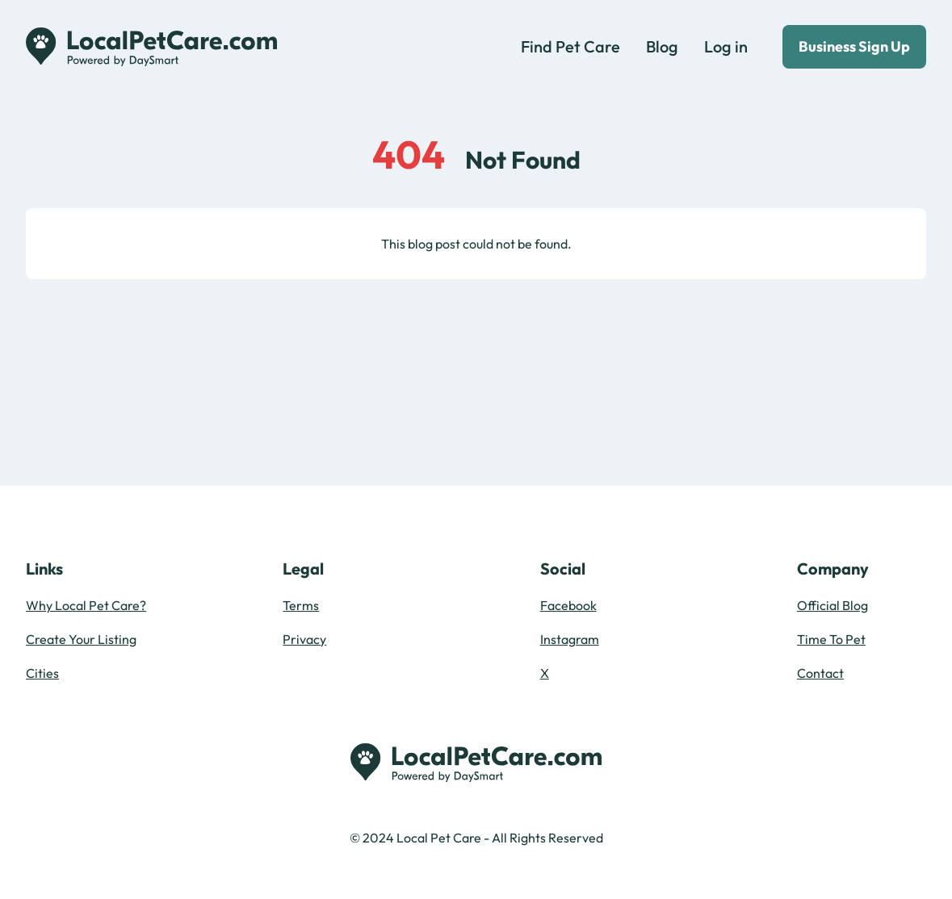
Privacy (304, 639)
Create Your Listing (81, 639)
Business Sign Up (854, 46)
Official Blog (832, 605)
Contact (820, 673)
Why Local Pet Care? (86, 605)
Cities (42, 673)
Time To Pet (831, 639)
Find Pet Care (570, 46)
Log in (726, 46)
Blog (662, 46)
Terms (301, 605)
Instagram (569, 639)
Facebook (568, 605)
